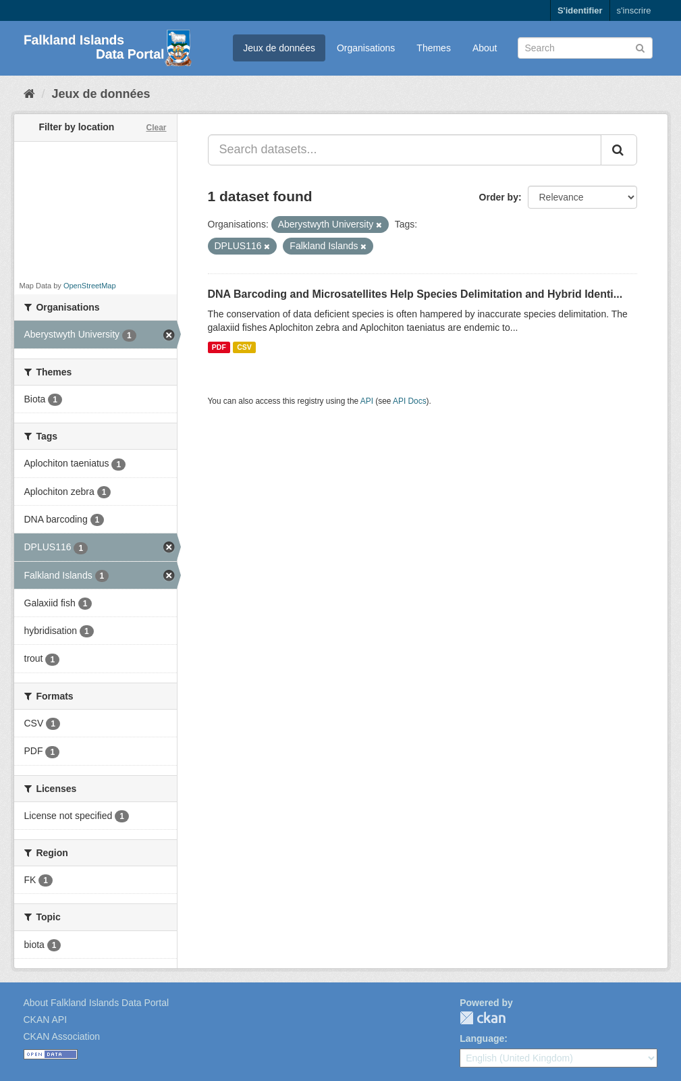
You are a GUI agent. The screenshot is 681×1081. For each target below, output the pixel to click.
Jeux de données (279, 48)
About (484, 48)
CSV (244, 347)
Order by (498, 197)
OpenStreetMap (89, 286)
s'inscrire (634, 10)
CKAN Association (62, 1036)
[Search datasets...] (404, 149)
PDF (219, 347)
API (366, 401)
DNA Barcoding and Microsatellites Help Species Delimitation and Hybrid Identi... (415, 294)
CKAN (483, 1018)
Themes (433, 48)
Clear (156, 127)
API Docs (410, 401)
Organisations (366, 48)
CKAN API (45, 1019)
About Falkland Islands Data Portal (96, 1002)
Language (482, 1038)
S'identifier (580, 10)
